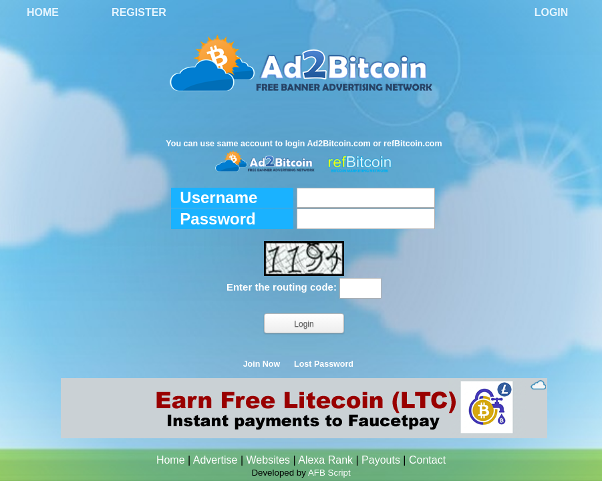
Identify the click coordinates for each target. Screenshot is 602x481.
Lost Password (323, 364)
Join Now (262, 364)
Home (43, 12)
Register (139, 12)
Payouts (380, 460)
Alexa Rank (325, 460)
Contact (427, 460)
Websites (269, 460)
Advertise (215, 460)
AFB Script (329, 473)
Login (552, 12)
